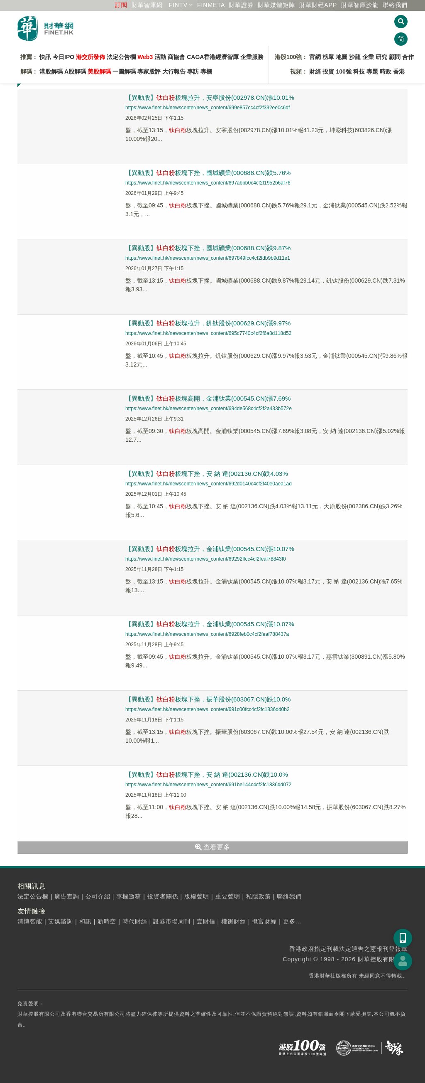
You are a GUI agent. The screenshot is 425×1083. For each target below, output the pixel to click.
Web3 (145, 57)
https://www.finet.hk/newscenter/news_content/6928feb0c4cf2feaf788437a (207, 634)
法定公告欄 (121, 57)
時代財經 (134, 921)
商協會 (176, 57)
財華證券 (241, 5)
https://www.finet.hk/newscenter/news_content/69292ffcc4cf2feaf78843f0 (205, 559)
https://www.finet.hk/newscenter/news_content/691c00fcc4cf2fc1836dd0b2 (207, 709)
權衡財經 (233, 921)
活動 (160, 57)
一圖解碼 (124, 71)
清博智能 (29, 921)
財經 (315, 71)
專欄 (206, 71)
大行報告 (174, 71)
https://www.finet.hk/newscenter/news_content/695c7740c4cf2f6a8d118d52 (208, 333)
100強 (343, 71)
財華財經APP (318, 5)
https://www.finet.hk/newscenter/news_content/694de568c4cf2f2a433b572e (208, 408)
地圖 (341, 57)
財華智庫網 (147, 5)
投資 (328, 71)
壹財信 (206, 921)
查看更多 (212, 847)
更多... (292, 921)
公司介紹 (97, 896)
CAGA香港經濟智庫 (213, 57)
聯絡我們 (395, 5)
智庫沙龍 (360, 5)
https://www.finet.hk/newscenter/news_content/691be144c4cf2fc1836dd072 (208, 785)
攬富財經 (264, 921)
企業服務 (252, 57)
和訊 (85, 921)
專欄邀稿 (128, 896)
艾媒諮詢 (60, 921)
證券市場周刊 (172, 921)
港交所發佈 (90, 57)
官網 (315, 57)
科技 (359, 71)
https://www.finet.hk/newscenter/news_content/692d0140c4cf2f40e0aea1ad (208, 484)
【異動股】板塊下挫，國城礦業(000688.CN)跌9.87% (208, 247)
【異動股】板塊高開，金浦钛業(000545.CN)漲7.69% (208, 398)
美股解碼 (99, 71)
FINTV (178, 5)
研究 (381, 57)
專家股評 (149, 71)
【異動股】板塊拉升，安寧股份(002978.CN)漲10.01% (209, 97)
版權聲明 (196, 896)
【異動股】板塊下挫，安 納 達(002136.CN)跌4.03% (206, 473)
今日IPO (63, 57)
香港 (399, 71)
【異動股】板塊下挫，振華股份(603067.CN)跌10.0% (208, 699)
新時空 (107, 921)
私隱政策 (258, 896)
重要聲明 (227, 896)
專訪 (193, 71)
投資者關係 (162, 896)
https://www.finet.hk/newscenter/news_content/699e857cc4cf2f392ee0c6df (207, 108)
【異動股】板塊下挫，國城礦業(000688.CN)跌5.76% (208, 172)
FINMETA (211, 5)
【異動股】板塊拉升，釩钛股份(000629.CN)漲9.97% (208, 323)
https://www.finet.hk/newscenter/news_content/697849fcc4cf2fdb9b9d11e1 (207, 258)
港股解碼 (51, 71)
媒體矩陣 (276, 5)
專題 (372, 71)
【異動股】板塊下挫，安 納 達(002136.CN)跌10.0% (206, 774)
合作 (408, 57)
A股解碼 (75, 71)
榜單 (328, 57)
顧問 (395, 57)
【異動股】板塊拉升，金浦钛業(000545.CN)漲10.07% (209, 548)
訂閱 (121, 5)
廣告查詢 (66, 896)
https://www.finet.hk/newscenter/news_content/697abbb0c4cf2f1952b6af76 (208, 183)
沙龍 (355, 57)
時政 (385, 71)
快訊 (45, 57)
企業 (368, 57)
